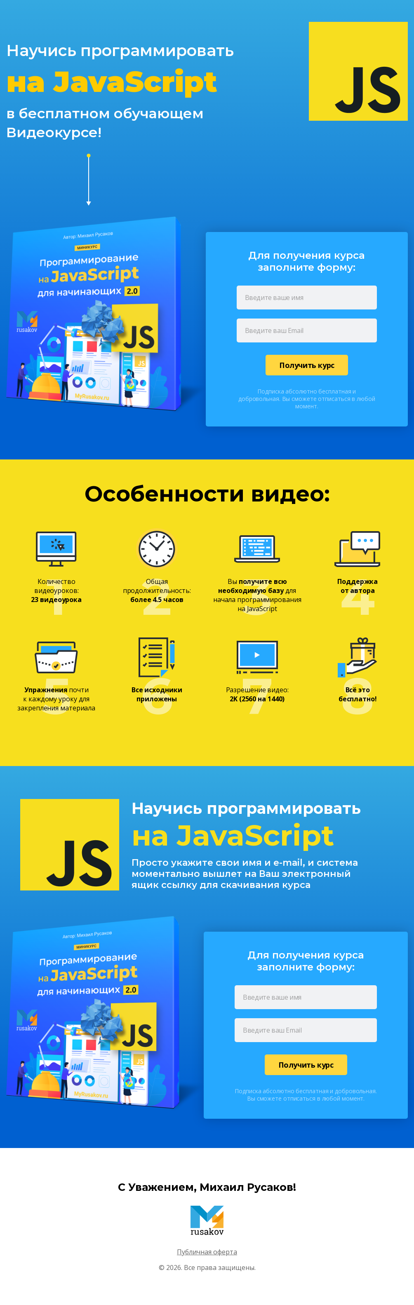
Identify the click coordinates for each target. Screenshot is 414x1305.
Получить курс (306, 365)
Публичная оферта (207, 1251)
